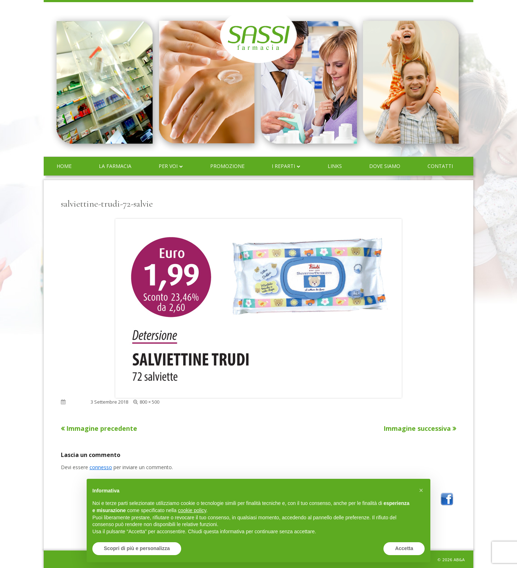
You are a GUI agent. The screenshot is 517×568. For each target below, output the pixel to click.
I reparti (283, 166)
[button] (421, 490)
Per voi (168, 166)
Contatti (440, 166)
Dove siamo (384, 166)
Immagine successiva (417, 428)
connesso (101, 467)
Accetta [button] (404, 548)
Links (335, 166)
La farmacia (115, 166)
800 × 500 (149, 402)
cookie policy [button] (192, 510)
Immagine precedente (101, 428)
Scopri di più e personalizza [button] (137, 548)
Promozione (227, 166)
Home (64, 166)
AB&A (459, 560)
